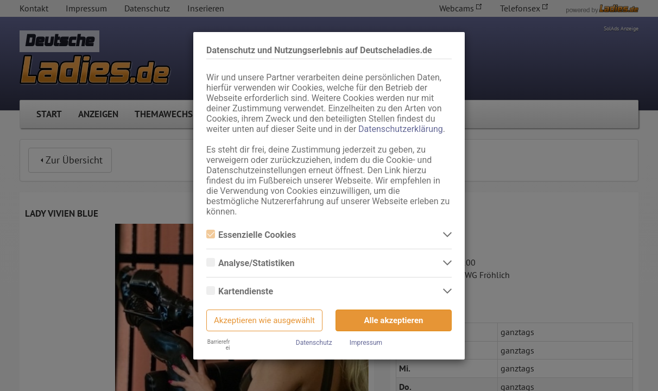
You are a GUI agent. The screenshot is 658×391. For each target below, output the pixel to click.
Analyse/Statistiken (250, 263)
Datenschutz (314, 342)
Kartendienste (239, 291)
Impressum (366, 342)
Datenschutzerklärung (400, 129)
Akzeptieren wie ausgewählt (264, 320)
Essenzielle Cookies (251, 235)
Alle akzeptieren (393, 320)
